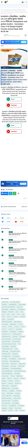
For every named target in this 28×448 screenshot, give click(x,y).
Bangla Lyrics (13, 309)
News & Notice (15, 388)
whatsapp (21, 218)
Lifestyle (12, 376)
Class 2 (21, 311)
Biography (4, 311)
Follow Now (23, 183)
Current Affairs (10, 319)
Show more (24, 206)
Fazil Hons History (16, 341)
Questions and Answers (7, 398)
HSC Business (15, 353)
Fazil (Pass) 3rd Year (6, 336)
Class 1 (17, 311)
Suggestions (4, 408)
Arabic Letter (19, 307)
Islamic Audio (5, 361)
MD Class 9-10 (18, 383)
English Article (13, 324)
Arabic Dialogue (22, 304)
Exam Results (19, 329)
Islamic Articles (21, 358)
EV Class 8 (4, 329)
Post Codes (17, 393)
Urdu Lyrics (10, 410)
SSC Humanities (15, 403)
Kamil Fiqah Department (7, 371)
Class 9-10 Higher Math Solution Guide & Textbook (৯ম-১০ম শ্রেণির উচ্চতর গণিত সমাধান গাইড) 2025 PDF (18, 266)
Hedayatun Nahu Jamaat (7, 348)
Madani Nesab (19, 376)
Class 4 (8, 314)
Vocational (22, 410)
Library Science (5, 376)
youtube (21, 221)
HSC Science (4, 358)
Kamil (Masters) (5, 368)
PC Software (18, 390)
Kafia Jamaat (13, 366)
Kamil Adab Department (16, 368)
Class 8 (3, 316)
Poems (3, 393)
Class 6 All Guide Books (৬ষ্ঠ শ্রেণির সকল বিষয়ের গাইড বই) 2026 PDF (18, 249)
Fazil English (22, 336)
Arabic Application (13, 304)
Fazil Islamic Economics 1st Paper (9, 344)
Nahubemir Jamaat (6, 388)
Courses (3, 319)
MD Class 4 (4, 381)
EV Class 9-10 (11, 329)
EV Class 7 (23, 326)
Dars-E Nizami (5, 324)
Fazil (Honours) (13, 331)
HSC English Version (6, 356)
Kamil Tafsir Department (7, 373)
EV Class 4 (4, 326)
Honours (16, 348)
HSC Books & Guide (6, 353)
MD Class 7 (4, 383)
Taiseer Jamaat (18, 408)
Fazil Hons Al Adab (17, 339)
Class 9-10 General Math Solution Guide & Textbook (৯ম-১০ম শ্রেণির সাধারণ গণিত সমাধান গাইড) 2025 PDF (17, 258)
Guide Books (13, 346)
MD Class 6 (17, 381)
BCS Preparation (21, 309)
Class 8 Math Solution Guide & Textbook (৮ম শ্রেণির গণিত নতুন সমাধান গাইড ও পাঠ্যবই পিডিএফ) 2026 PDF (17, 282)
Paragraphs (11, 390)
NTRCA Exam (4, 390)
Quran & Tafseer (17, 398)
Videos (16, 410)
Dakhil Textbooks (17, 321)
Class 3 (3, 314)
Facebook (5, 193)
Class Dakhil (22, 316)
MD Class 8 (11, 383)
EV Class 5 (10, 326)
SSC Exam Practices (6, 403)
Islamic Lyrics (14, 363)
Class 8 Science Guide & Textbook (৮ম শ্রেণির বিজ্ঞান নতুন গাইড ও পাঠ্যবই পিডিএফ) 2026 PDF (17, 289)
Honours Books (5, 351)
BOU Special (11, 311)
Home (2, 9)
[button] (26, 2)
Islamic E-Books (5, 363)
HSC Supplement (12, 358)
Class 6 (18, 314)
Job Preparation (5, 366)
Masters (3, 378)
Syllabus (11, 408)
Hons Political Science (15, 351)
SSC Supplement (12, 405)
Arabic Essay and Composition (8, 307)
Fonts (19, 344)
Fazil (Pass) (20, 331)
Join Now (24, 42)
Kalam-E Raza (21, 366)
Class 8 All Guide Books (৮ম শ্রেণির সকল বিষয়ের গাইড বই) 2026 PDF (18, 242)
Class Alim (15, 316)
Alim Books (4, 304)
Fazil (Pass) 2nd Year (17, 334)
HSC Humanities (16, 356)
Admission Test (5, 302)
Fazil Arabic (15, 336)
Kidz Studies (17, 373)
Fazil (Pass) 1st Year (6, 334)
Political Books (10, 393)
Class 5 (13, 314)
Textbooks (4, 410)
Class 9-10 (9, 316)
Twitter (10, 193)
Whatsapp (14, 193)
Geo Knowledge (5, 346)
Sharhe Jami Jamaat (6, 400)
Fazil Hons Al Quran (6, 341)
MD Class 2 (16, 378)
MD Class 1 (9, 378)
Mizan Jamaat (14, 386)
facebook (8, 221)
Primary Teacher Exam (6, 395)
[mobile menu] (2, 2)
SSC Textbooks (7, 9)
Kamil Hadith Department (19, 371)
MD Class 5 (11, 381)
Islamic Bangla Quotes (14, 361)
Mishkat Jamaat (5, 386)
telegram (8, 218)
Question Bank (17, 395)
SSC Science (4, 405)
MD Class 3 (23, 378)
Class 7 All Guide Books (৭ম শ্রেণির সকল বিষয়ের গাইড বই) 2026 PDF (18, 234)
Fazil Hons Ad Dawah (6, 339)
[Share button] (18, 193)
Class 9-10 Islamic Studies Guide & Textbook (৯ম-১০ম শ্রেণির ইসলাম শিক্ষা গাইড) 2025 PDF (17, 274)
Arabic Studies (5, 309)
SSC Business (15, 400)
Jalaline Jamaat (22, 363)
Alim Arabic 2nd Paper (15, 302)
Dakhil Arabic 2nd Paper (7, 321)
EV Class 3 (20, 324)
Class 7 (23, 314)
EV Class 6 (17, 326)
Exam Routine (5, 331)
